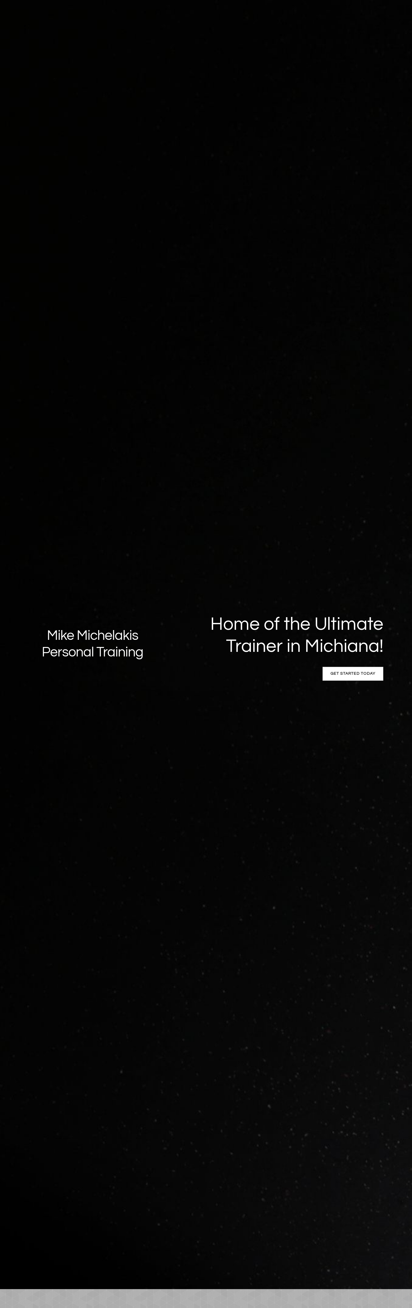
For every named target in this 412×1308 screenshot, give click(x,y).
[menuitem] (40, 1298)
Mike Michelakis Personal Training (92, 644)
